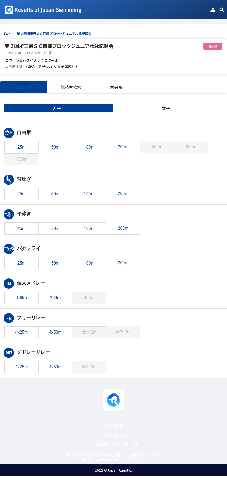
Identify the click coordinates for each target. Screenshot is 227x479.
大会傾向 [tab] (118, 88)
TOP (7, 33)
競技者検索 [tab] (71, 88)
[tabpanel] (113, 241)
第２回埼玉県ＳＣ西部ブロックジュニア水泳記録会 (54, 33)
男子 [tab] (28, 111)
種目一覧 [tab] (23, 88)
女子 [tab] (137, 111)
